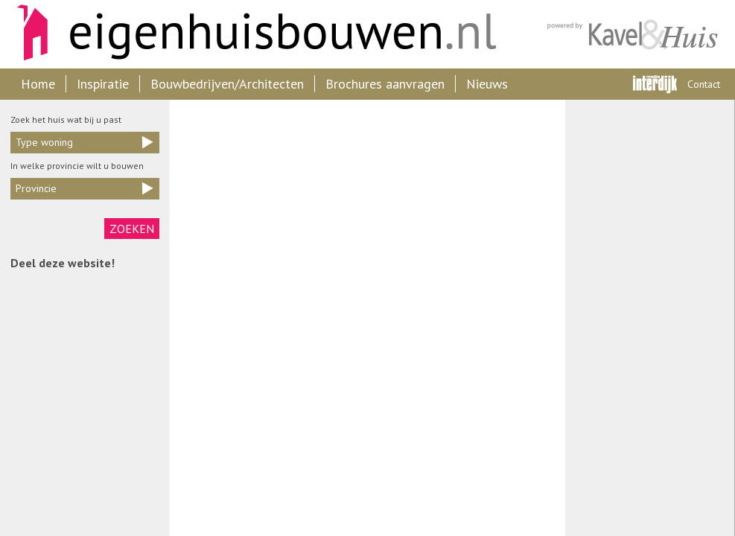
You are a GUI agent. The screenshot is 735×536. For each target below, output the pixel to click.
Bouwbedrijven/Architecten (227, 83)
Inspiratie (103, 83)
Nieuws (487, 83)
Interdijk (655, 84)
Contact (703, 84)
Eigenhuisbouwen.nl (249, 34)
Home (38, 83)
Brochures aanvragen (385, 83)
